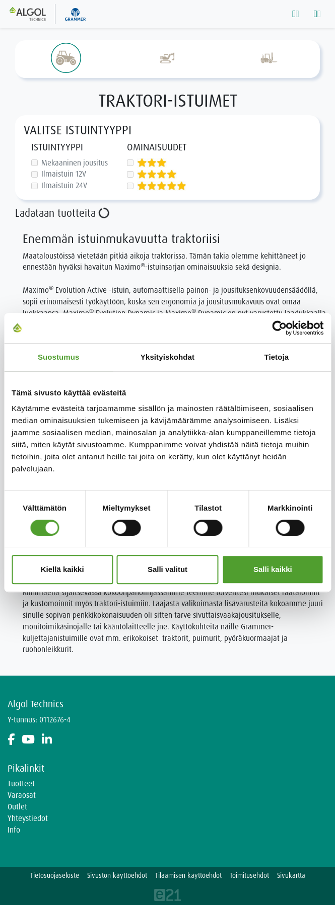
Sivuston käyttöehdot (117, 875)
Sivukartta (291, 875)
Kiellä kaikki (62, 569)
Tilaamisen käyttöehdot (188, 875)
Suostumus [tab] (59, 357)
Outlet (17, 807)
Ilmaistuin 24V (64, 185)
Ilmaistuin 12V (63, 174)
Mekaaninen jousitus (74, 162)
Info (14, 830)
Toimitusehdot (249, 875)
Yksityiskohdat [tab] (167, 357)
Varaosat (22, 795)
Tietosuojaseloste (54, 875)
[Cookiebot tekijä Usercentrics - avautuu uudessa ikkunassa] (279, 328)
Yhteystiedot (28, 818)
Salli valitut (167, 569)
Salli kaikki (272, 569)
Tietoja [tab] (276, 357)
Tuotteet (21, 784)
